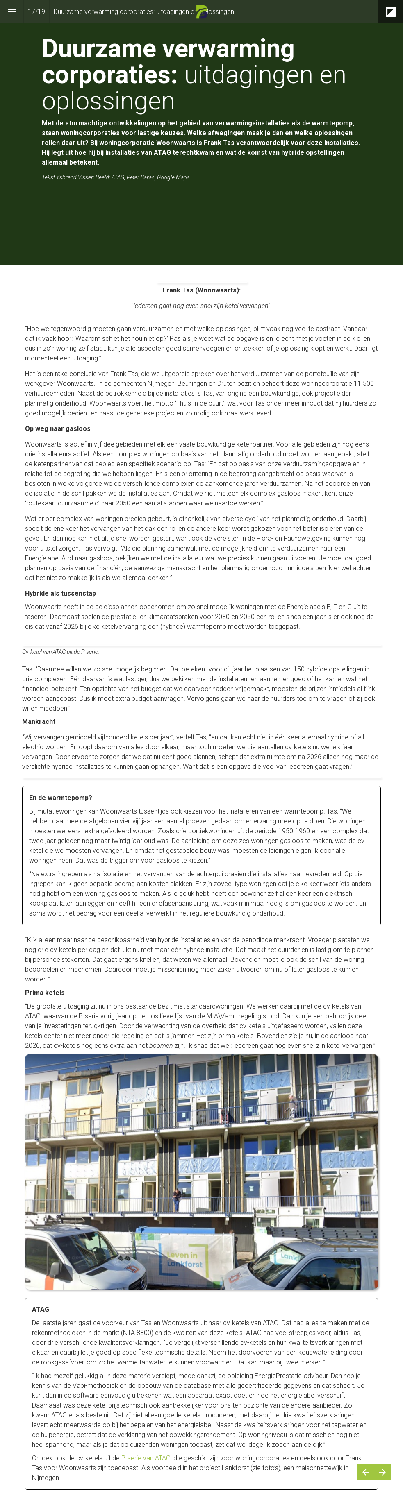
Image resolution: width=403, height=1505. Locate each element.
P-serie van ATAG (146, 1458)
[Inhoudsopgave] (11, 11)
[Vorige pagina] (365, 1472)
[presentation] (201, 132)
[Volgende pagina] (382, 1472)
